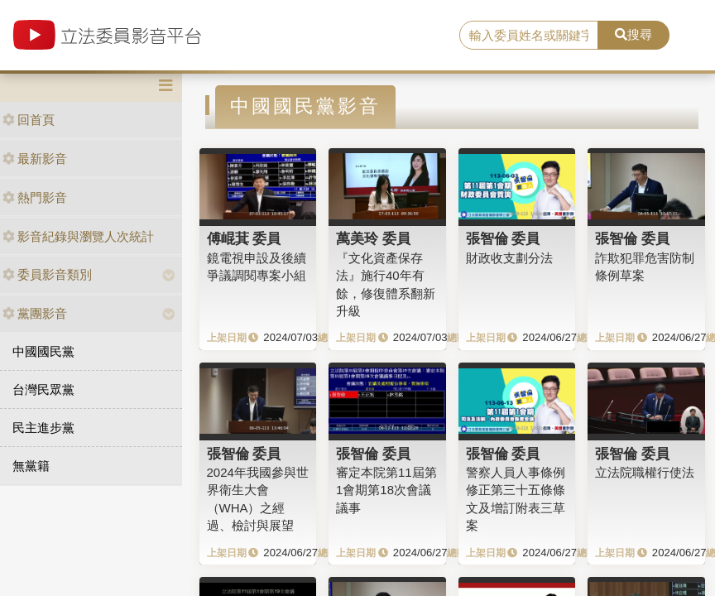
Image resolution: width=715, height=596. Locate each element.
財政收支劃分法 (509, 258)
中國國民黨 (43, 351)
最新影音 (34, 158)
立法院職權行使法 (644, 472)
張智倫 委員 (503, 238)
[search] (528, 35)
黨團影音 (34, 313)
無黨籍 (31, 466)
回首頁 (28, 120)
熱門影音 (34, 197)
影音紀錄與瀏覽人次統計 (78, 236)
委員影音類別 (47, 274)
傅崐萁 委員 (244, 238)
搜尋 (633, 34)
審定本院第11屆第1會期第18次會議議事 (386, 490)
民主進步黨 (43, 428)
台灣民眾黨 (43, 389)
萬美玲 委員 (373, 238)
